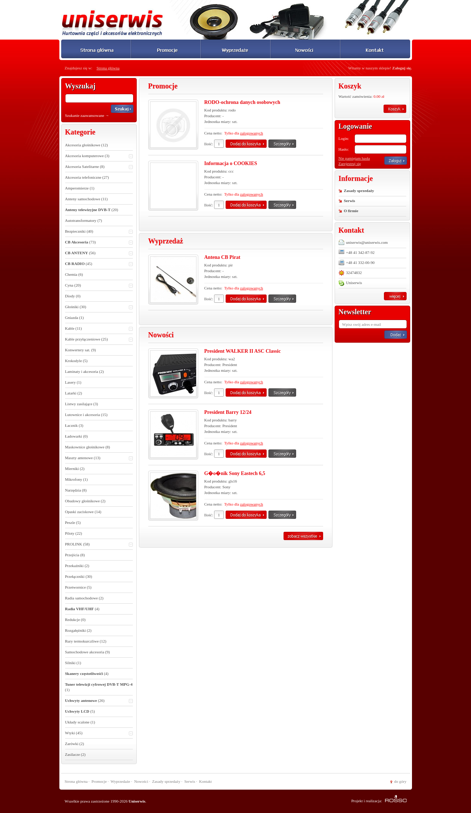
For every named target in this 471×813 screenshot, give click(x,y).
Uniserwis (350, 283)
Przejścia (75, 555)
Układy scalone (80, 722)
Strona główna (107, 68)
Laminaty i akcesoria (84, 371)
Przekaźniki (77, 565)
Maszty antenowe (99, 458)
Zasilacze (75, 754)
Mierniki (75, 468)
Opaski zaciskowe (83, 512)
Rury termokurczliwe (86, 641)
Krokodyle (76, 360)
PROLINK (99, 544)
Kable (99, 329)
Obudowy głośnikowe (85, 501)
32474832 (350, 273)
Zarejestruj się (350, 163)
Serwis (349, 200)
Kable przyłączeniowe (99, 339)
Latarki (73, 393)
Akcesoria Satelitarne (99, 167)
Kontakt (205, 781)
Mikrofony (76, 479)
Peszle (73, 522)
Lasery (73, 382)
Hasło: (344, 149)
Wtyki (99, 733)
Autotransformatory (83, 220)
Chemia (74, 274)
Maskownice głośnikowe (87, 447)
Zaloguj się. (402, 68)
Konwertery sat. (80, 350)
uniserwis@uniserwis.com (363, 242)
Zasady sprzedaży (359, 190)
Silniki (73, 663)
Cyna (99, 285)
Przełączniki (78, 576)
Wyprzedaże (120, 781)
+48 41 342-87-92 (357, 252)
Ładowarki (76, 436)
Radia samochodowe (84, 598)
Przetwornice (78, 587)
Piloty (73, 533)
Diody (73, 296)
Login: (344, 138)
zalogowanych (251, 133)
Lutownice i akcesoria (86, 414)
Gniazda (74, 317)
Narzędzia (76, 490)
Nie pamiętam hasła (354, 158)
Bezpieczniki (99, 231)
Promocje (99, 781)
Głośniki (99, 307)
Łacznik (74, 425)
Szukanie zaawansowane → (87, 115)
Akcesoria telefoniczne (87, 177)
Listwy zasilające (81, 404)
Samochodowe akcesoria (87, 652)
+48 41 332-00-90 (357, 262)
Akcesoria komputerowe (99, 156)
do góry (400, 781)
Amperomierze (80, 188)
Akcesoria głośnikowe (86, 145)
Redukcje (75, 619)
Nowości (141, 781)
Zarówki (74, 743)
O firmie (351, 211)
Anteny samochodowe (86, 199)
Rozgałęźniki (78, 630)
